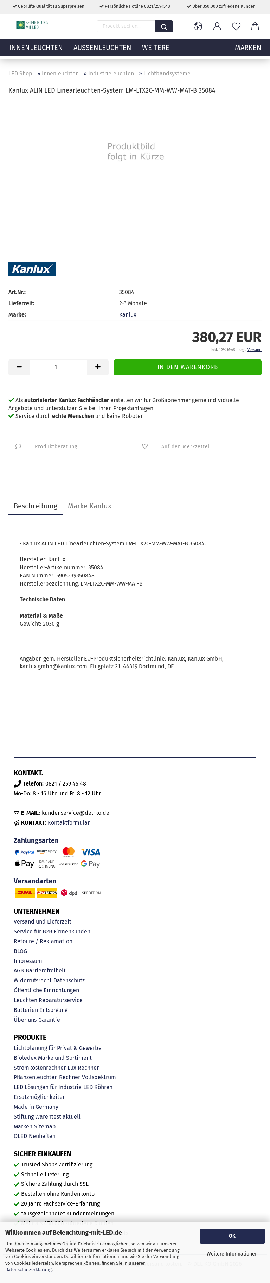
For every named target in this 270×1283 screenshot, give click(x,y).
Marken (23, 1126)
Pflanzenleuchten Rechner (47, 1077)
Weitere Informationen (232, 1254)
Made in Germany (36, 1106)
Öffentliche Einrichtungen (46, 990)
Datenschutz (69, 980)
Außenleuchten (102, 51)
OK (232, 1236)
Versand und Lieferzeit (42, 921)
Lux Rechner (83, 1067)
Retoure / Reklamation (43, 941)
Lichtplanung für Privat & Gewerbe (58, 1048)
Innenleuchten (36, 51)
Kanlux (127, 314)
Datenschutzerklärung (28, 1269)
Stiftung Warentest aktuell (47, 1116)
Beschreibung (35, 506)
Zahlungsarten (36, 841)
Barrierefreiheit (46, 970)
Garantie (49, 1019)
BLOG (20, 951)
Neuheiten (42, 1136)
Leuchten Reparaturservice (48, 1000)
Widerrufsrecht (33, 980)
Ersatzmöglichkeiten (40, 1097)
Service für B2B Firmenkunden (52, 931)
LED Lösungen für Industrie (48, 1087)
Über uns (25, 1019)
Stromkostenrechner (40, 1067)
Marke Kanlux (89, 506)
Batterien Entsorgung (41, 1010)
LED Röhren (97, 1087)
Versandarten (35, 881)
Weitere (155, 51)
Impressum (28, 961)
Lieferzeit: (21, 303)
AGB (19, 970)
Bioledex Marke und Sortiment (53, 1057)
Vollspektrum (99, 1077)
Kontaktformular (69, 822)
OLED (20, 1136)
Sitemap (45, 1126)
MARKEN (248, 51)
